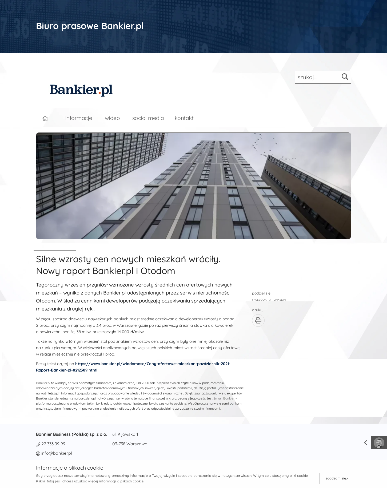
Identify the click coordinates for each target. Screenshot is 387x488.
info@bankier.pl (56, 453)
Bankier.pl (43, 383)
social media (148, 117)
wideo (112, 117)
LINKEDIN (280, 299)
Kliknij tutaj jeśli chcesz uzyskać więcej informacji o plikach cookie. (90, 481)
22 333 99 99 (53, 443)
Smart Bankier (224, 398)
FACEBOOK (259, 299)
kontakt (184, 117)
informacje (78, 117)
